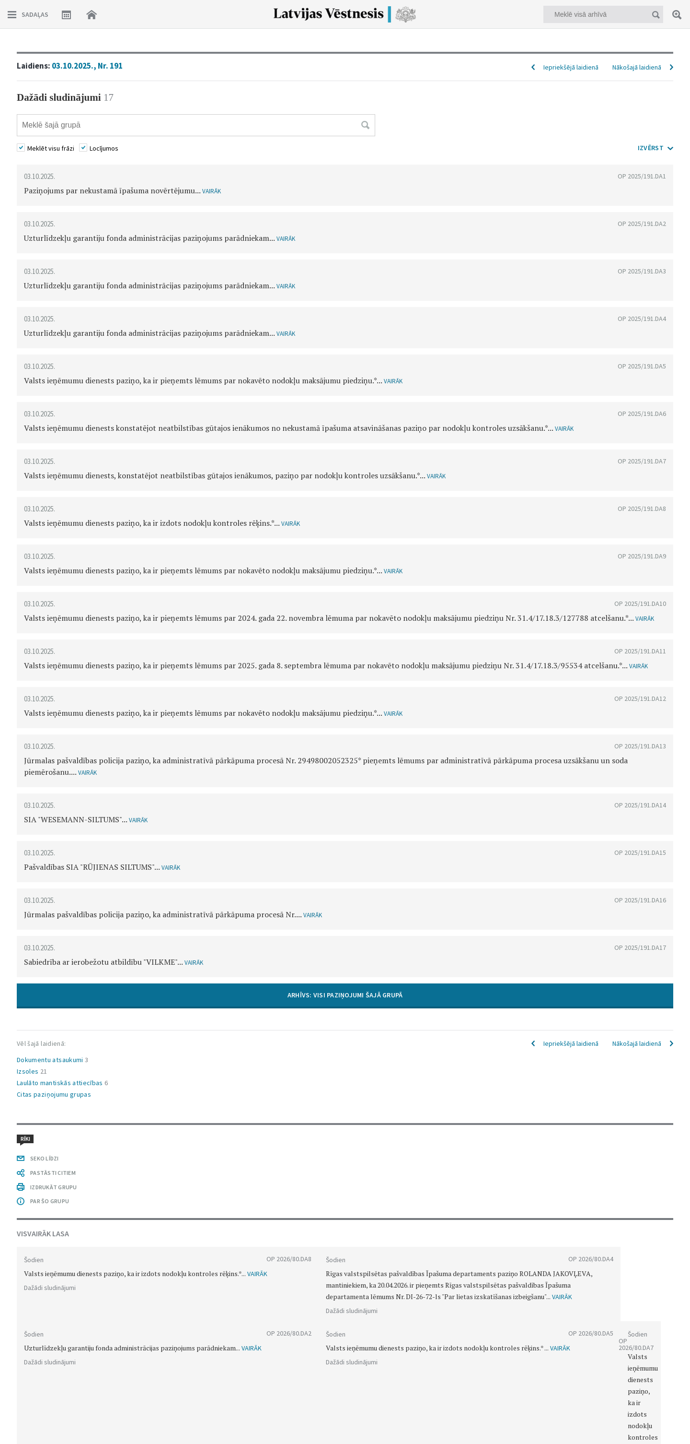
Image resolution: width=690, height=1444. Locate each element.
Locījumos (104, 148)
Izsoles (32, 1071)
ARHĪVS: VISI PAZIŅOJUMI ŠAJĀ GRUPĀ (345, 995)
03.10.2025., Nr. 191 (87, 65)
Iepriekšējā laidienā (570, 67)
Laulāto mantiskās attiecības (62, 1082)
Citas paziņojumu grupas (54, 1094)
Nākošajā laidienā (636, 67)
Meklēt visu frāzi (50, 148)
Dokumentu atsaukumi (52, 1059)
